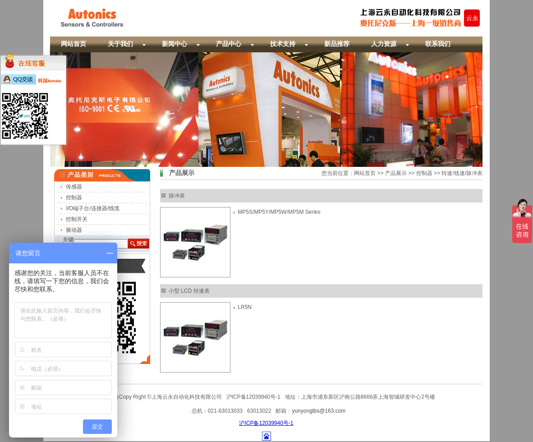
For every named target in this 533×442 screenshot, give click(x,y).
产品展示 (396, 173)
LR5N (245, 307)
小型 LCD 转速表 (189, 291)
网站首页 (365, 173)
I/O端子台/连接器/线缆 (92, 208)
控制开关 (76, 219)
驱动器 (74, 230)
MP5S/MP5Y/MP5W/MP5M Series (279, 212)
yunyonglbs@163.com (318, 411)
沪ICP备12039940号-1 (266, 423)
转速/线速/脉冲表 (461, 173)
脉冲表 (177, 196)
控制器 (74, 197)
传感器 (74, 187)
